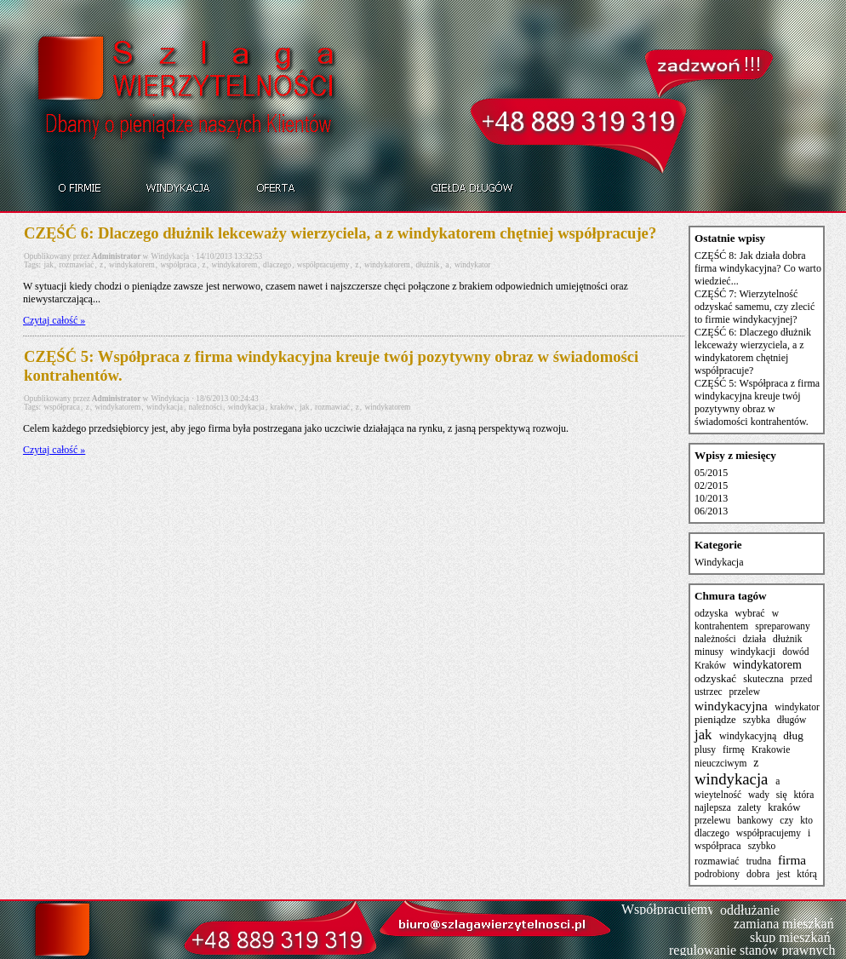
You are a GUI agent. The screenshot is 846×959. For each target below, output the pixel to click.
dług (793, 735)
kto (806, 820)
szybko (762, 846)
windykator (472, 265)
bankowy (755, 820)
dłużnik (428, 265)
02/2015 (711, 485)
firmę (734, 749)
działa (755, 639)
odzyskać (715, 678)
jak (48, 265)
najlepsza (713, 807)
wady (758, 795)
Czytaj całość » (54, 320)
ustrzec (709, 691)
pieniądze (715, 720)
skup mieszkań (790, 937)
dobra (757, 874)
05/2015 (711, 473)
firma (792, 860)
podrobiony (717, 874)
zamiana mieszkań (784, 923)
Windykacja (170, 256)
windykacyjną (747, 736)
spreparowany (782, 626)
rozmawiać (76, 265)
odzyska (711, 613)
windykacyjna (731, 705)
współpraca (178, 265)
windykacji (752, 652)
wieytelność (718, 795)
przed (802, 679)
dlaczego (277, 265)
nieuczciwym (720, 763)
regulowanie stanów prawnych (752, 950)
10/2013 (711, 498)
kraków (282, 407)
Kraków (710, 665)
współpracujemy (323, 265)
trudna (758, 861)
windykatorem (132, 265)
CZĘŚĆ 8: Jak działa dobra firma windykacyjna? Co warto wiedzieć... (758, 268)
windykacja (164, 407)
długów (792, 720)
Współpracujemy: (669, 909)
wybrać (749, 613)
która (804, 795)
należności (205, 407)
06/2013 (711, 511)
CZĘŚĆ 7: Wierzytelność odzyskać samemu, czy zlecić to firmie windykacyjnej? (755, 306)
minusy (709, 651)
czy (786, 820)
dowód (795, 651)
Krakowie (771, 749)
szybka (756, 720)
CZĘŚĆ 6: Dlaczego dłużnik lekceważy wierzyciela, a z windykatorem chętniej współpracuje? (340, 233)
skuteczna (763, 679)
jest (783, 874)
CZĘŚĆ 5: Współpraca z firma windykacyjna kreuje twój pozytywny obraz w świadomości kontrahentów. (331, 365)
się (781, 795)
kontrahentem (721, 626)
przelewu (712, 820)
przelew (744, 691)
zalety (750, 807)
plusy (705, 749)
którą (807, 874)
